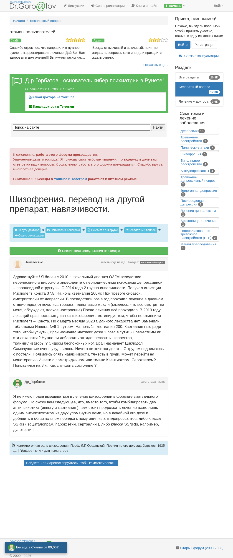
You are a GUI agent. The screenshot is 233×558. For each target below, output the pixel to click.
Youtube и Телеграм (70, 179)
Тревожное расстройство (191, 139)
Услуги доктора (27, 230)
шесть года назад (113, 262)
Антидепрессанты (195, 171)
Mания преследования (198, 244)
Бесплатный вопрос (141, 230)
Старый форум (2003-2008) (201, 548)
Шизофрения (191, 154)
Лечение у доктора (199, 101)
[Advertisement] (95, 503)
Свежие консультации (199, 56)
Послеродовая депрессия (192, 202)
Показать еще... (155, 65)
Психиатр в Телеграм (63, 230)
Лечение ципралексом (198, 211)
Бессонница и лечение (199, 221)
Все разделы (199, 77)
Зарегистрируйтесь (62, 463)
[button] (174, 5)
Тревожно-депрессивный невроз (198, 178)
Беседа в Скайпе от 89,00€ (37, 547)
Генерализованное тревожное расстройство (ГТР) (196, 234)
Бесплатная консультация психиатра (89, 251)
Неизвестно (34, 262)
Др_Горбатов (35, 382)
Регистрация (205, 45)
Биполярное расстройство (191, 162)
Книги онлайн (144, 6)
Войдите (33, 463)
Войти (218, 6)
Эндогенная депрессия (199, 190)
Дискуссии (73, 6)
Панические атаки (195, 147)
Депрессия (189, 131)
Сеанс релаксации (108, 6)
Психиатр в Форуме (102, 230)
